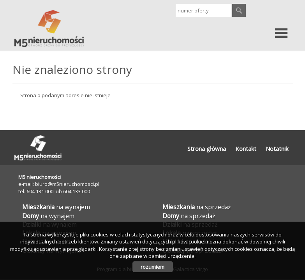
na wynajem (56, 207)
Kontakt (245, 148)
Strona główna (206, 148)
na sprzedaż (196, 207)
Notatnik (277, 148)
